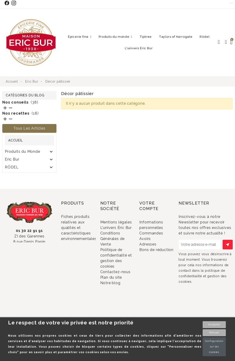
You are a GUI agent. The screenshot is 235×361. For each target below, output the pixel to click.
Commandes (157, 244)
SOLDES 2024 (18, 175)
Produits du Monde (22, 151)
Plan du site (117, 313)
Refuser (214, 332)
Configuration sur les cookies (214, 347)
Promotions (78, 255)
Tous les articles (29, 128)
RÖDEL (12, 167)
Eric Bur (12, 159)
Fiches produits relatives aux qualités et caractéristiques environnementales (79, 236)
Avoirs (151, 251)
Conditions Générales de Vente (113, 262)
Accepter (214, 324)
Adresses (154, 259)
